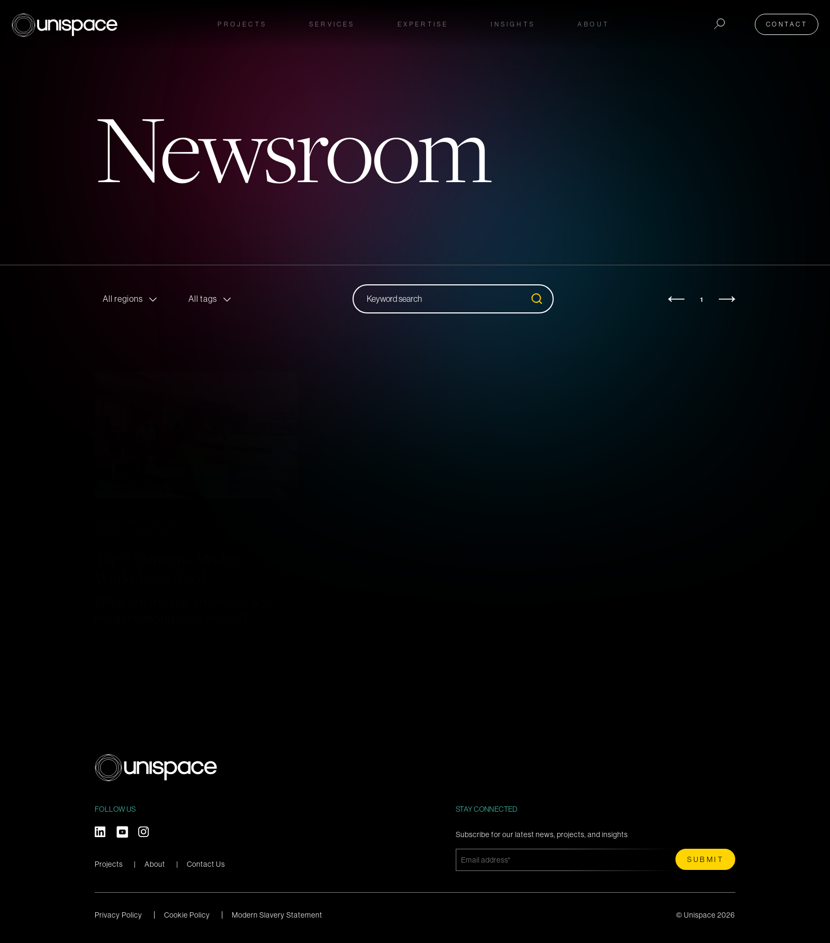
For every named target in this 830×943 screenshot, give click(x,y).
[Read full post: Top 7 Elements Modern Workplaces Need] (196, 435)
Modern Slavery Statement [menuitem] (277, 915)
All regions (123, 298)
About (155, 864)
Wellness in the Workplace (197, 522)
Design (107, 522)
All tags (202, 298)
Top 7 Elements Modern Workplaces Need (181, 567)
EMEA (132, 522)
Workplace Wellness (135, 534)
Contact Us (206, 864)
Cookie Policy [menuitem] (187, 915)
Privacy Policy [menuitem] (118, 915)
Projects (242, 22)
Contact (790, 22)
